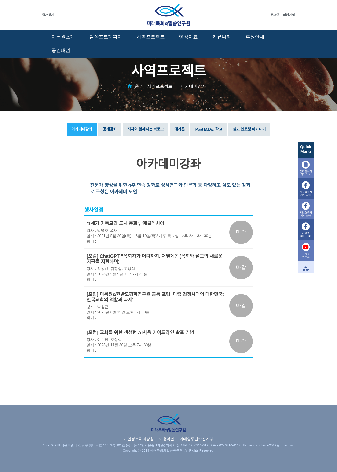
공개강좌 (110, 129)
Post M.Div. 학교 (208, 129)
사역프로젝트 (151, 36)
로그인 (274, 15)
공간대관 (60, 50)
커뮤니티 (221, 36)
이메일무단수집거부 (196, 439)
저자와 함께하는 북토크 (145, 129)
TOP (305, 270)
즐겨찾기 (48, 15)
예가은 (179, 129)
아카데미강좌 (193, 86)
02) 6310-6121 (199, 445)
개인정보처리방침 (139, 439)
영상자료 (188, 36)
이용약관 (166, 439)
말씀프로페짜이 (105, 36)
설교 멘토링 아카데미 (249, 129)
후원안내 (254, 36)
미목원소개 (63, 36)
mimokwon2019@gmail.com (274, 445)
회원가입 (289, 15)
